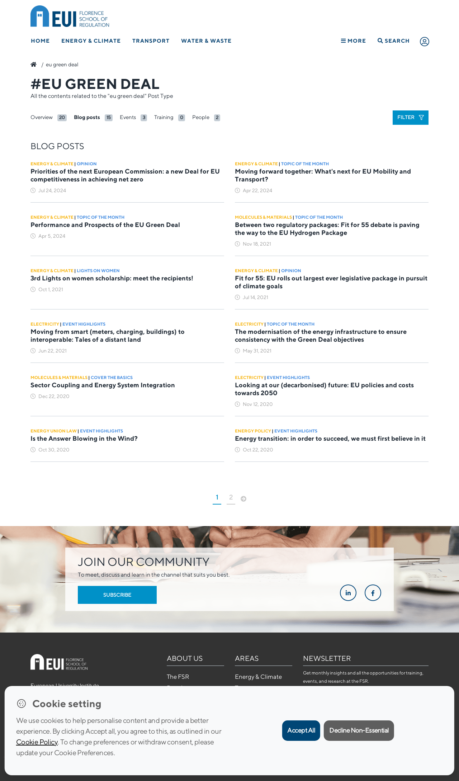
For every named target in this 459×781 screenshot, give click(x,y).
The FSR (178, 676)
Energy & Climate (91, 41)
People (200, 117)
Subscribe (117, 595)
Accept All (301, 730)
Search (394, 41)
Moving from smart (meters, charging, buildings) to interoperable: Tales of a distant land (107, 335)
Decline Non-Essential (359, 730)
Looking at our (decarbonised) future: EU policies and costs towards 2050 (324, 389)
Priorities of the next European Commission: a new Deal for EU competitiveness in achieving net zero (125, 175)
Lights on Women (98, 270)
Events (128, 117)
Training (164, 117)
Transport (151, 41)
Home (40, 41)
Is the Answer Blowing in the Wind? (84, 438)
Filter (410, 117)
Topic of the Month (305, 163)
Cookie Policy (37, 742)
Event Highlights (83, 324)
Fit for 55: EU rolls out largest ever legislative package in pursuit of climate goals (331, 282)
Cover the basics (112, 377)
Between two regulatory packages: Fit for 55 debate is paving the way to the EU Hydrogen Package (327, 228)
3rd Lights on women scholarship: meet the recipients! (111, 278)
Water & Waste (206, 41)
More (353, 41)
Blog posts (87, 117)
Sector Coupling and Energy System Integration (103, 385)
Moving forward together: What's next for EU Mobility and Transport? (323, 175)
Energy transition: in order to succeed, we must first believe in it (330, 438)
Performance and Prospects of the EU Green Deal (105, 224)
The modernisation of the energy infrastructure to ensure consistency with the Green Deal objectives (321, 335)
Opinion (87, 163)
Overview (41, 117)
